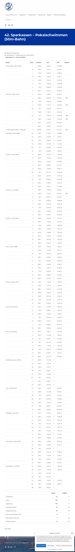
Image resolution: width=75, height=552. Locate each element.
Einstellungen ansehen (64, 545)
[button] (72, 533)
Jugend (49, 15)
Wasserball (41, 15)
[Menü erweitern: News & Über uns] (17, 14)
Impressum (59, 549)
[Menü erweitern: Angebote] (26, 14)
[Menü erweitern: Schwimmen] (36, 14)
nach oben (7, 529)
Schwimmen (32, 15)
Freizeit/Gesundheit (59, 15)
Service (8, 20)
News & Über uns (11, 15)
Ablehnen (51, 545)
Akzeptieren (41, 545)
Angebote (22, 15)
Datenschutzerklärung (52, 549)
